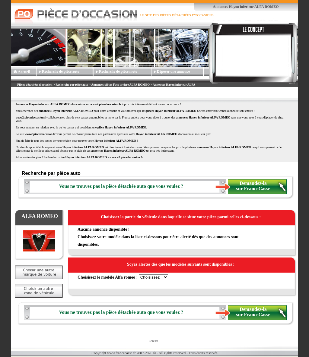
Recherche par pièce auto (72, 84)
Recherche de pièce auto (60, 71)
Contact (153, 341)
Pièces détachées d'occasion (35, 84)
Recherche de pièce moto (118, 71)
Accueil (24, 71)
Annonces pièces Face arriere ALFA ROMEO (120, 84)
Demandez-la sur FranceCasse (253, 186)
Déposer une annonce (173, 71)
